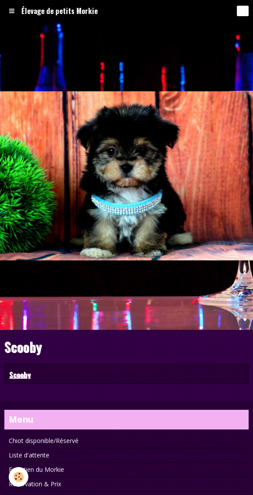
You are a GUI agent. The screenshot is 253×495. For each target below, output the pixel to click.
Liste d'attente (29, 455)
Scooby (20, 374)
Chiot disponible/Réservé (44, 440)
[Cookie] (18, 477)
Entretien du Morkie (36, 469)
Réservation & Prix (35, 484)
